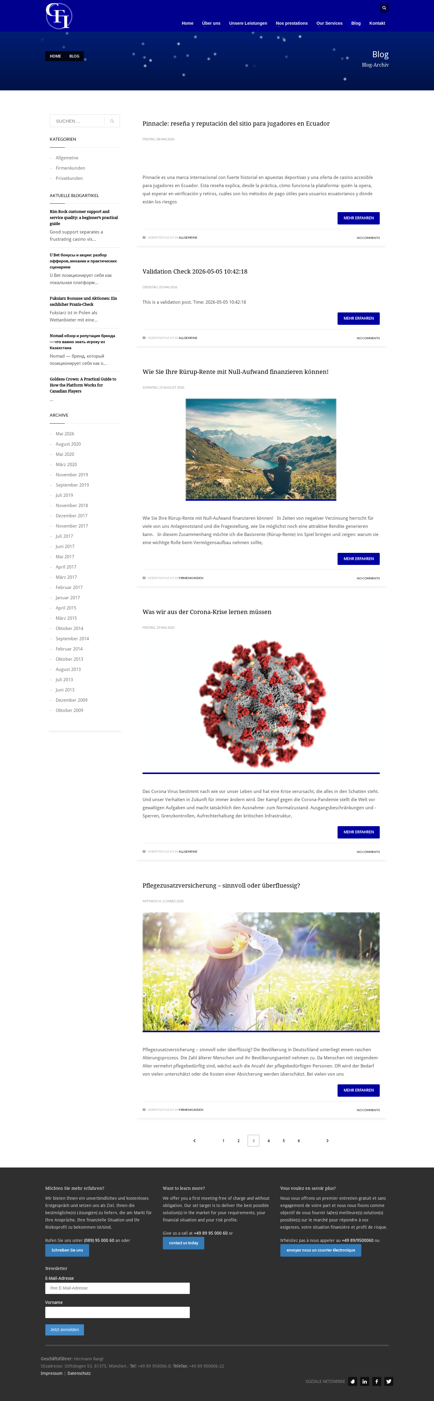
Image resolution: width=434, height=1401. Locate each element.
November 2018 (72, 505)
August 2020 (68, 444)
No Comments (368, 238)
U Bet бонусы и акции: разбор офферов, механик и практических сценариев (83, 261)
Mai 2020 (65, 454)
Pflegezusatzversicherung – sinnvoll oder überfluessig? (221, 885)
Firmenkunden (191, 578)
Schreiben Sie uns (67, 1250)
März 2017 (66, 577)
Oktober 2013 (69, 659)
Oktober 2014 (69, 628)
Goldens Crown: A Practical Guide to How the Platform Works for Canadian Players (83, 385)
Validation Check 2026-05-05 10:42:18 (195, 271)
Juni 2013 (65, 690)
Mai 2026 (65, 434)
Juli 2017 (64, 536)
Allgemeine (188, 237)
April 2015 (66, 608)
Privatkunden (69, 178)
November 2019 (72, 475)
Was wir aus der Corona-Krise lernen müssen (207, 612)
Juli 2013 (64, 679)
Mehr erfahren (359, 218)
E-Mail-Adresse (59, 1278)
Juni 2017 (65, 546)
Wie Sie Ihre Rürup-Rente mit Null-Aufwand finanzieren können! (236, 371)
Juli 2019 (64, 495)
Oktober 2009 (69, 710)
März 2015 (66, 618)
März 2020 (66, 464)
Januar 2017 (68, 597)
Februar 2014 (69, 649)
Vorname (54, 1302)
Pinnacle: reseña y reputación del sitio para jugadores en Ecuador (236, 123)
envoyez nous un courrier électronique (321, 1250)
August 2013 (68, 669)
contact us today (183, 1243)
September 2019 (72, 485)
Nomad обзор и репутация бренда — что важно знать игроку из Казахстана (82, 342)
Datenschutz (79, 1373)
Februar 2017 (69, 587)
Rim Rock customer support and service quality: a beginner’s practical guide (84, 217)
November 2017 (72, 526)
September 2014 (72, 638)
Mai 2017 (65, 556)
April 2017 (66, 567)
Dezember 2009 (71, 700)
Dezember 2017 (71, 516)
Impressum (52, 1373)
